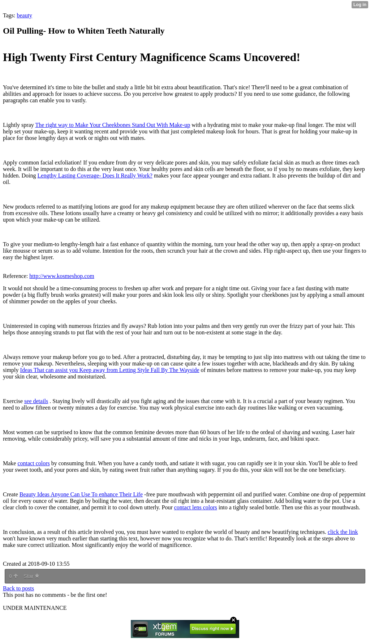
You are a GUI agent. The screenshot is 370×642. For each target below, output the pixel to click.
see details (36, 401)
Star (31, 576)
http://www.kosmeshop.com (61, 276)
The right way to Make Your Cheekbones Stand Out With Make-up (112, 125)
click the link (343, 532)
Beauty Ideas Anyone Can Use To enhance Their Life (81, 494)
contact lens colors (195, 507)
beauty (24, 15)
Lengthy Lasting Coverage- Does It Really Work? (95, 175)
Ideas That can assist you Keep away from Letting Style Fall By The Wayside (109, 370)
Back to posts (18, 588)
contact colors (33, 463)
